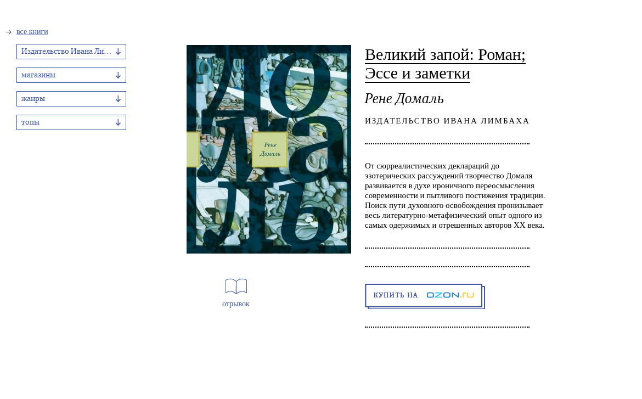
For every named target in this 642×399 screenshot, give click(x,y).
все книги (32, 31)
